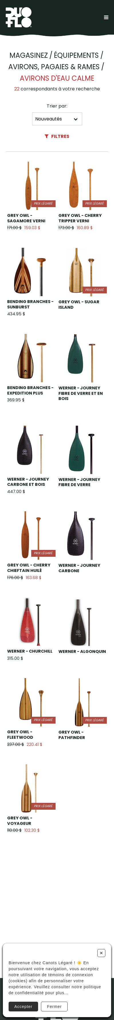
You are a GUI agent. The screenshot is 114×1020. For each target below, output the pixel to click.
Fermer (54, 1006)
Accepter (23, 1006)
